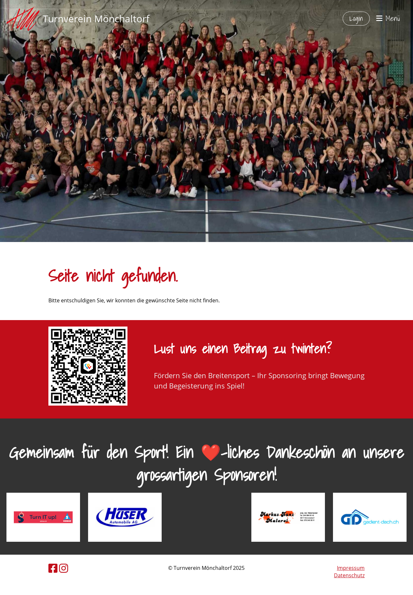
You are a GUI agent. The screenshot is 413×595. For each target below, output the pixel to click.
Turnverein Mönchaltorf (96, 18)
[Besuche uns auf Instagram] (63, 568)
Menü (388, 19)
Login (356, 18)
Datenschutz (349, 575)
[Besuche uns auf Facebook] (52, 568)
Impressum (351, 567)
